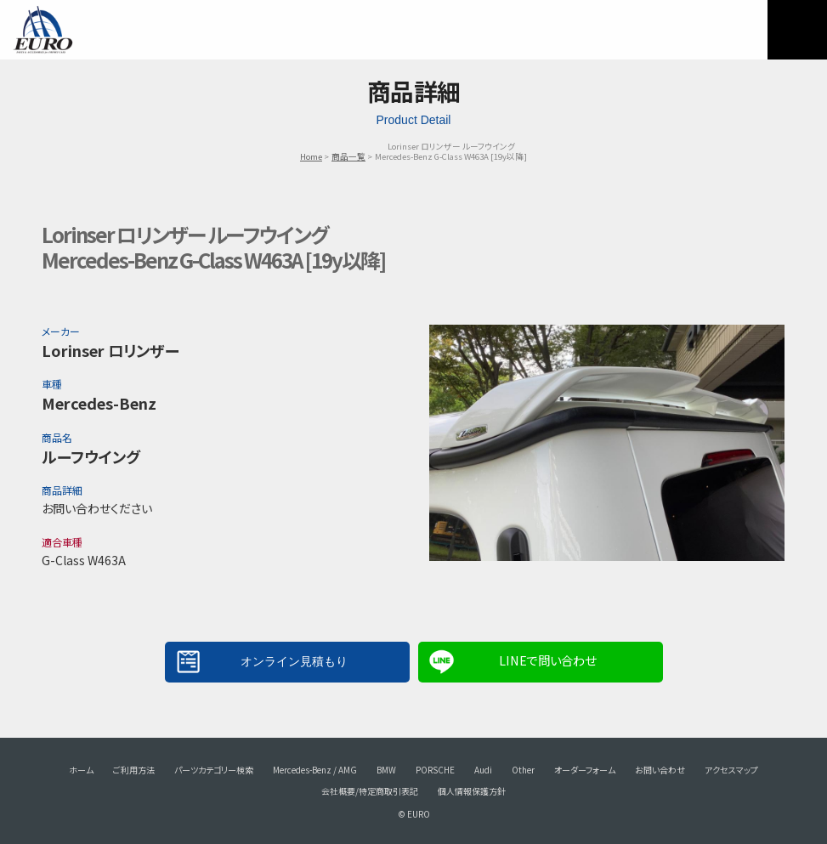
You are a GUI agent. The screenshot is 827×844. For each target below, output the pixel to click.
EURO (42, 29)
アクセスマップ (731, 769)
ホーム (81, 769)
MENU (797, 29)
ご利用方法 (134, 769)
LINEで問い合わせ (547, 660)
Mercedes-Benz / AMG (315, 769)
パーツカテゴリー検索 (213, 769)
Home (311, 156)
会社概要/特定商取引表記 (369, 791)
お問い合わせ (660, 769)
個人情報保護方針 (472, 791)
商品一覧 (348, 156)
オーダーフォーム (584, 769)
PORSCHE (435, 769)
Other (523, 769)
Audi (483, 769)
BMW (386, 769)
